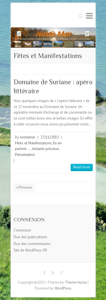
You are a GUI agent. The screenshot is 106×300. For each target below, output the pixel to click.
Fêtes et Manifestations (33, 143)
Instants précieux (45, 148)
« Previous (24, 187)
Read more (81, 167)
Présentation (25, 154)
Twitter (53, 272)
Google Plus (61, 272)
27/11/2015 (49, 137)
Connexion (22, 230)
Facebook (44, 272)
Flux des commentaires (32, 243)
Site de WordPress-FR (30, 250)
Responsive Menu (89, 16)
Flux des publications (30, 237)
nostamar (27, 137)
